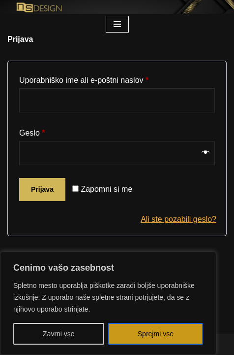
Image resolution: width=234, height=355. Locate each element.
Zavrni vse (59, 334)
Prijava (42, 189)
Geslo (32, 131)
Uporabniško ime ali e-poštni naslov (83, 78)
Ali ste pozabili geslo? (178, 219)
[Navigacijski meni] (117, 24)
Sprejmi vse (156, 334)
